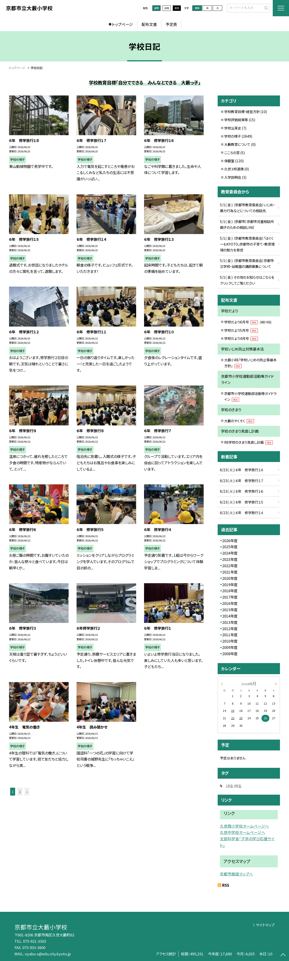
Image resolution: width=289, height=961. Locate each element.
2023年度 (230, 559)
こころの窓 (232, 152)
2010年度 (230, 641)
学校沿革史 (232, 127)
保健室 (229, 160)
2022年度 (230, 565)
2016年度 (230, 603)
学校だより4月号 (241, 338)
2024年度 (230, 553)
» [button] (27, 791)
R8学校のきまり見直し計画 (248, 442)
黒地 (177, 8)
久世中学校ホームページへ (242, 832)
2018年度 (230, 590)
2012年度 (230, 628)
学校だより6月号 (247, 321)
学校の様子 (232, 136)
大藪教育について (237, 144)
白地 (166, 8)
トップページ (122, 24)
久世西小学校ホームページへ (244, 826)
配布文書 (149, 24)
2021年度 (230, 572)
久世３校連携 (234, 168)
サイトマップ (265, 925)
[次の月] (276, 683)
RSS (225, 885)
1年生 (229, 786)
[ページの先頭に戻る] (283, 955)
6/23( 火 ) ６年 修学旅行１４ (241, 512)
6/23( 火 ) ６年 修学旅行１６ (241, 491)
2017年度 (230, 597)
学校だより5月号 (241, 330)
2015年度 (230, 609)
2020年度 (230, 578)
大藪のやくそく (239, 420)
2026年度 (230, 540)
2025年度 (230, 546)
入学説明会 (232, 177)
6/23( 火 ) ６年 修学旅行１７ (241, 480)
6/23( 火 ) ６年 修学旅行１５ (241, 501)
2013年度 (230, 622)
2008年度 (230, 653)
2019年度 (230, 584)
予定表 (171, 24)
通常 (156, 8)
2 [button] (20, 791)
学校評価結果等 (236, 119)
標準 (197, 8)
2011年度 (230, 634)
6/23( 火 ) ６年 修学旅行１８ (241, 469)
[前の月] (221, 683)
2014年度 (230, 616)
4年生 (237, 786)
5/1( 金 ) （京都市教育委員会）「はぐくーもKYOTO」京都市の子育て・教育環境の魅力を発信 (247, 244)
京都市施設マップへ (236, 874)
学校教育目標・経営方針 (242, 111)
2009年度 (230, 647)
